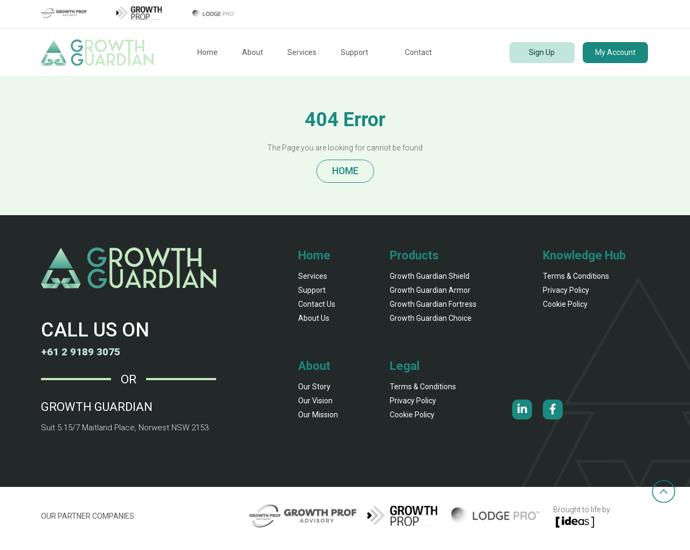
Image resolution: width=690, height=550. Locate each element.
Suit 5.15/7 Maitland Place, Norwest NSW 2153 (120, 432)
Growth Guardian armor (430, 294)
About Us (313, 322)
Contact (418, 52)
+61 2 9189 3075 (87, 355)
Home (207, 52)
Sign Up (542, 52)
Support (354, 52)
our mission (318, 419)
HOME (345, 173)
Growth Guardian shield (430, 280)
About (252, 52)
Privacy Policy (566, 294)
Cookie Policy (565, 308)
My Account (615, 52)
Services (301, 52)
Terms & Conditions (576, 280)
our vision (315, 405)
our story (314, 391)
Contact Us (316, 308)
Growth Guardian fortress (433, 308)
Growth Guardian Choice (431, 322)
